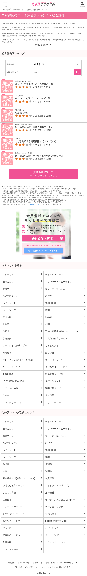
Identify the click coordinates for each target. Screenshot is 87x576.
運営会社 (12, 562)
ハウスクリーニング (23, 402)
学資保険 (23, 338)
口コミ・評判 (5, 10)
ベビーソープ (23, 309)
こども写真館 (65, 345)
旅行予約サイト (65, 381)
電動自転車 (65, 302)
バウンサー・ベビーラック (65, 281)
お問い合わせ (35, 204)
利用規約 (35, 562)
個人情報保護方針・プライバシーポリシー (59, 562)
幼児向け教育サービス (65, 338)
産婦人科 (23, 317)
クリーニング (23, 395)
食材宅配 (65, 395)
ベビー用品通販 (23, 388)
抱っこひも (23, 281)
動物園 (65, 317)
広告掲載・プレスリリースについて (30, 567)
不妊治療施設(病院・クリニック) (65, 331)
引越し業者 (23, 373)
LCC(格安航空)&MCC (23, 381)
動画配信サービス (65, 373)
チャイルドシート (65, 274)
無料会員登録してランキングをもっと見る (43, 174)
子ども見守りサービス (65, 366)
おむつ (65, 295)
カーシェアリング (23, 366)
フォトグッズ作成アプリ (23, 345)
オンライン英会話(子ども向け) (23, 359)
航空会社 (65, 352)
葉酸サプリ (23, 288)
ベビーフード (23, 302)
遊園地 (23, 331)
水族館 (23, 324)
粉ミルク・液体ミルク (65, 288)
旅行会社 (23, 352)
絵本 (65, 309)
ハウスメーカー (65, 402)
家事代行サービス (65, 388)
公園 (65, 324)
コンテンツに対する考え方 (59, 567)
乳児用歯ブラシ (23, 295)
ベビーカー (23, 274)
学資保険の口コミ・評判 (22, 10)
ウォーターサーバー (65, 359)
